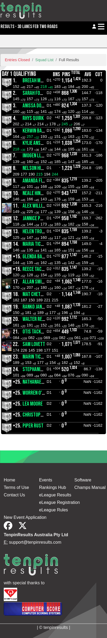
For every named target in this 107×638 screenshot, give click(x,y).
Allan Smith (34, 281)
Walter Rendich (38, 319)
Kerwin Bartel (37, 130)
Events (45, 480)
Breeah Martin (37, 80)
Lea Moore (33, 403)
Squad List (44, 60)
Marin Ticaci (35, 356)
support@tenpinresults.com (35, 542)
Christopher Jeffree (43, 414)
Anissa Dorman (37, 105)
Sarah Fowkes (36, 93)
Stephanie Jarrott (41, 369)
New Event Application (25, 517)
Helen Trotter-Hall (42, 231)
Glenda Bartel (37, 256)
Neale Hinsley (36, 193)
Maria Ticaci (35, 244)
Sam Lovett (34, 344)
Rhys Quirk (33, 118)
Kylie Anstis (34, 143)
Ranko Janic (34, 307)
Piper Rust (33, 425)
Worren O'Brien (37, 393)
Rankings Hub (52, 487)
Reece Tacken (36, 269)
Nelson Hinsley (37, 168)
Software (82, 480)
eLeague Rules (53, 510)
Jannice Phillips (38, 218)
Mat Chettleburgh (41, 294)
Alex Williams (36, 206)
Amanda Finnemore (41, 180)
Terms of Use (16, 487)
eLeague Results (55, 495)
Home (9, 480)
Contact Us (14, 495)
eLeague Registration (59, 502)
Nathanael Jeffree (41, 382)
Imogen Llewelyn (39, 155)
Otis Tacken (34, 331)
